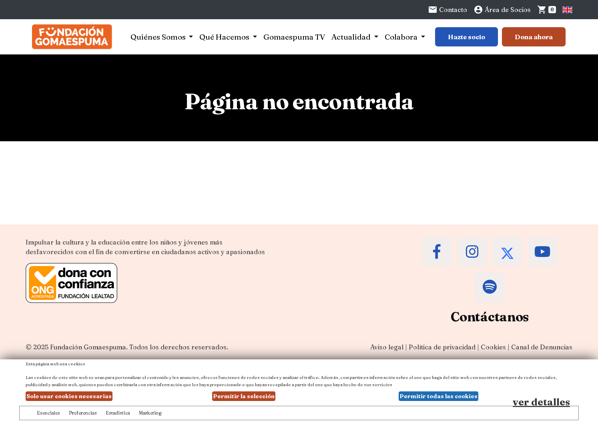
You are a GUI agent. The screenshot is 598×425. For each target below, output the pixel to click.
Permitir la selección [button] (244, 396)
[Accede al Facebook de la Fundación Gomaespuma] (437, 251)
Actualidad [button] (351, 37)
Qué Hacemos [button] (225, 37)
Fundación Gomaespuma (88, 347)
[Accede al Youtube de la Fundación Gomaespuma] (542, 251)
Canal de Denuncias (541, 347)
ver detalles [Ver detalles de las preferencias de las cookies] (541, 402)
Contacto (447, 9)
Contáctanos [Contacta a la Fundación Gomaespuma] (490, 317)
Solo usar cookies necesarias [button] (69, 396)
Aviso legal (386, 347)
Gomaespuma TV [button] (294, 37)
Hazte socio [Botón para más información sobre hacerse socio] (466, 37)
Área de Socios (502, 9)
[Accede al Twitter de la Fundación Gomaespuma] (507, 251)
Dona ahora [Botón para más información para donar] (534, 37)
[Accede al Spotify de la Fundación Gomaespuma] (490, 287)
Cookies (493, 347)
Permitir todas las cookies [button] (438, 396)
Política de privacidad (442, 347)
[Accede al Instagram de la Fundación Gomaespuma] (472, 251)
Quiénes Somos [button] (158, 37)
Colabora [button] (402, 37)
